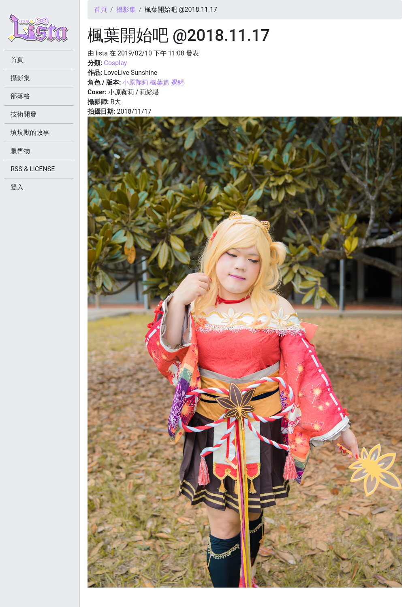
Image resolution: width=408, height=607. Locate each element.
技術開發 (25, 114)
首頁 (100, 9)
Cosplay (115, 63)
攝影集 (126, 9)
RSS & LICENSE (34, 169)
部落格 (22, 96)
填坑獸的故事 (31, 132)
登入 (18, 187)
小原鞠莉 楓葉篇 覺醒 (153, 82)
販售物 (22, 151)
